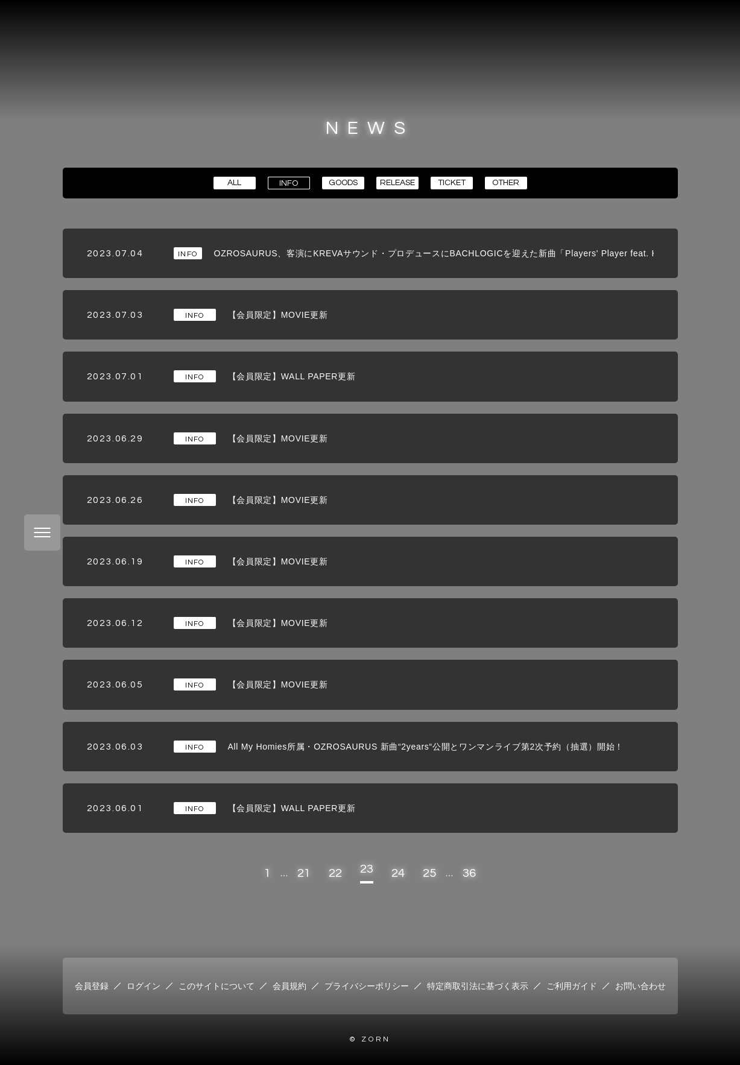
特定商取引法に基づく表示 (477, 986)
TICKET (452, 183)
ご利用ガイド (571, 986)
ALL (234, 183)
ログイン (143, 986)
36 (469, 873)
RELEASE (397, 183)
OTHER (505, 183)
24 (398, 873)
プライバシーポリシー (366, 986)
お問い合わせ (640, 986)
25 (429, 873)
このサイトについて (217, 986)
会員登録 (92, 986)
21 (304, 873)
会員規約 (289, 986)
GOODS (343, 183)
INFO (288, 183)
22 (335, 873)
